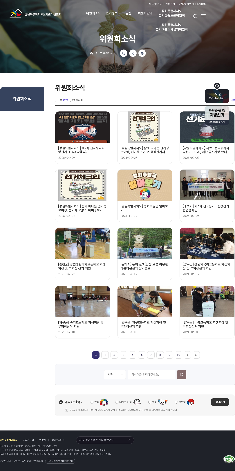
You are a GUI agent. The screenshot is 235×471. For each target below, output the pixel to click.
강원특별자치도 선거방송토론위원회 (172, 13)
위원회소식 (93, 13)
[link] (96, 355)
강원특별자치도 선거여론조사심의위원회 (172, 27)
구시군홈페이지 (186, 3)
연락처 (42, 440)
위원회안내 (145, 13)
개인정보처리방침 (8, 440)
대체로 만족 (125, 402)
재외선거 (170, 3)
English (201, 3)
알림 (128, 13)
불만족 (182, 402)
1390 (34, 461)
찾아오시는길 (58, 440)
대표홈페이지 (155, 3)
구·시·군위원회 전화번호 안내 (60, 461)
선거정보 (112, 13)
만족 (96, 402)
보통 (154, 402)
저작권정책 (28, 440)
